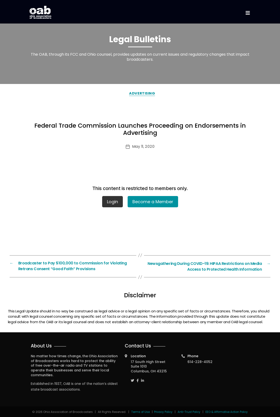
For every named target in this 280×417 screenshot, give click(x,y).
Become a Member (152, 202)
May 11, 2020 (143, 146)
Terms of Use (139, 411)
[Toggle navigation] (248, 13)
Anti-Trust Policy (189, 411)
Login (112, 202)
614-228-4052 (199, 361)
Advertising (142, 93)
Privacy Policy (162, 411)
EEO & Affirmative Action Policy (227, 411)
